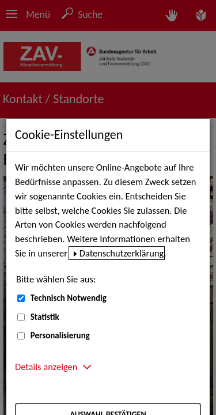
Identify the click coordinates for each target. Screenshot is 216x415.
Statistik (45, 317)
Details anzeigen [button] (46, 366)
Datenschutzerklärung (121, 253)
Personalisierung (60, 335)
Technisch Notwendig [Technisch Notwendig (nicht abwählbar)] (69, 298)
